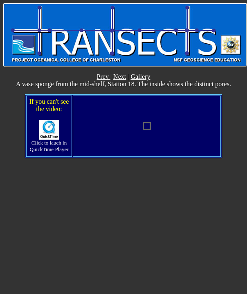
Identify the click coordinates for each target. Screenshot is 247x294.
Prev (103, 76)
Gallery (140, 76)
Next (119, 76)
